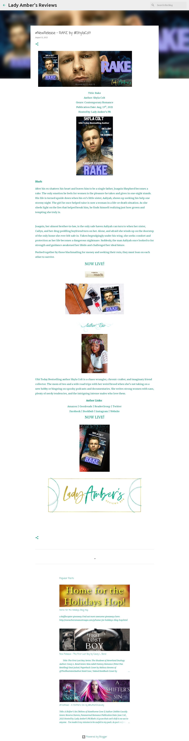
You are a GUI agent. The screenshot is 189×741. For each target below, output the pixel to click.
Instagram (102, 411)
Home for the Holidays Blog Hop (73, 610)
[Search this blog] (171, 5)
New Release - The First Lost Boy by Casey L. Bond (82, 654)
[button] (37, 44)
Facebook (75, 411)
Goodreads (85, 406)
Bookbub (88, 411)
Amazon (72, 406)
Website (114, 411)
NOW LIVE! (94, 264)
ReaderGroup (102, 406)
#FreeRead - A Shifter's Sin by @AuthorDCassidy (81, 705)
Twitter (117, 406)
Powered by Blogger (94, 737)
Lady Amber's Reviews (32, 5)
